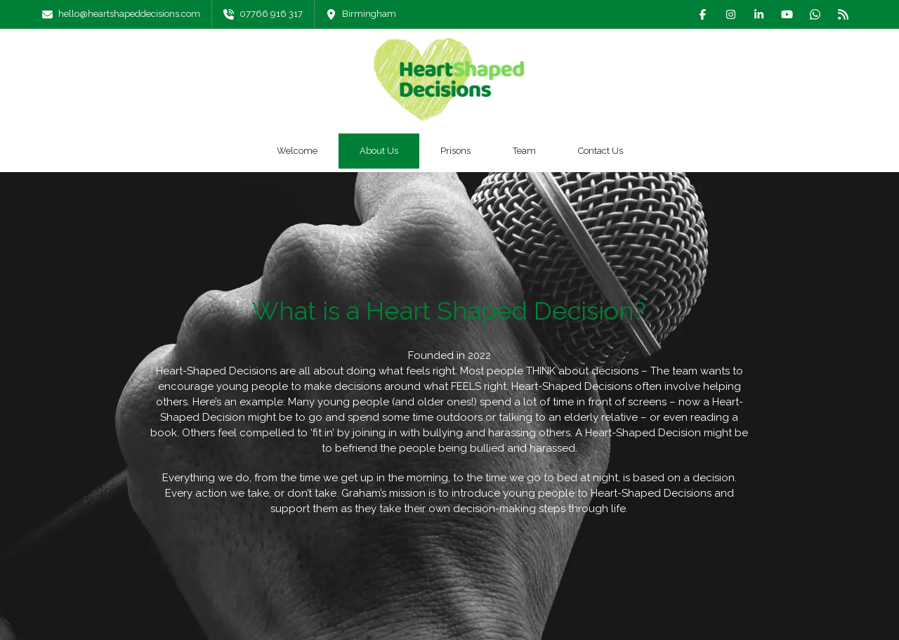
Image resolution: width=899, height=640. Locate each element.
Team (524, 150)
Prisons (455, 150)
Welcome (297, 150)
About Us (379, 150)
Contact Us (600, 150)
